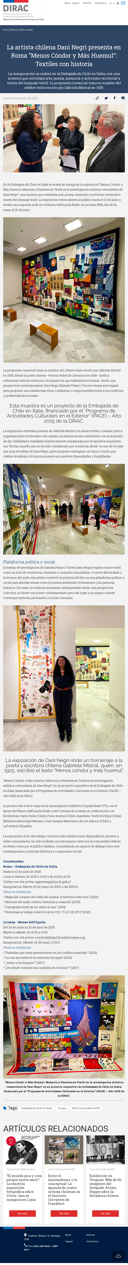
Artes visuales (26, 30)
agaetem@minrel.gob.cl (53, 882)
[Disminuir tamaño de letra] (115, 2)
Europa (62, 1108)
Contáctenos (101, 3)
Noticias (14, 30)
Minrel (67, 3)
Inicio (5, 30)
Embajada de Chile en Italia (36, 1108)
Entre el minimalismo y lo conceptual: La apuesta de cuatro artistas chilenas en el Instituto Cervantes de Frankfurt (64, 1190)
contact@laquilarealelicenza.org (60, 937)
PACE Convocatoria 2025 (86, 1108)
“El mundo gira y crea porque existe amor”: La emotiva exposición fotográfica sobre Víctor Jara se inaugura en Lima (24, 1188)
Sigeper (76, 3)
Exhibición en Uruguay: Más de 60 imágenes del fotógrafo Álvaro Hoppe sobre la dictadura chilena (105, 1186)
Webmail (87, 3)
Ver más (22, 1215)
